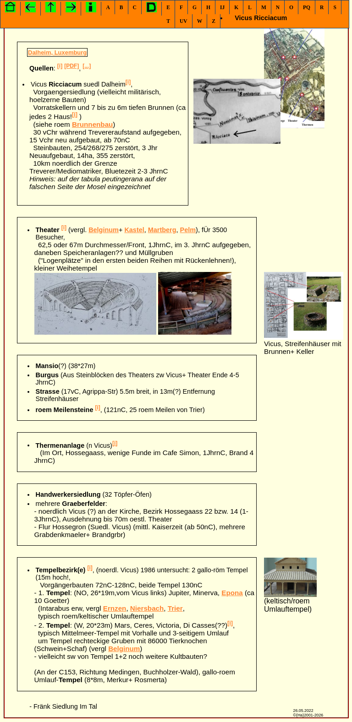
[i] (59, 66)
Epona (231, 593)
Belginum (103, 229)
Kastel (134, 229)
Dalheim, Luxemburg (57, 52)
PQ (306, 7)
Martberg (162, 229)
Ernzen (114, 608)
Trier (175, 608)
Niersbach (147, 608)
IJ (222, 7)
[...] (86, 66)
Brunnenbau (92, 124)
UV (183, 21)
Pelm (188, 229)
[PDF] (71, 66)
